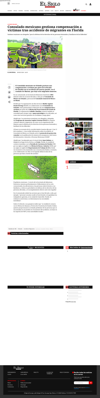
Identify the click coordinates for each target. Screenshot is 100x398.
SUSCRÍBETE (83, 10)
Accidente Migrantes (29, 229)
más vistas (73, 301)
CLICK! (9, 374)
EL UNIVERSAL (12, 72)
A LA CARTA (24, 374)
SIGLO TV (57, 10)
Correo (9, 98)
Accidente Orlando (12, 24)
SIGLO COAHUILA (64, 372)
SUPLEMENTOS (12, 372)
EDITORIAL (41, 10)
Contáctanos (11, 387)
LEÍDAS (73, 162)
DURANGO (10, 10)
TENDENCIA (74, 119)
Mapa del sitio (24, 387)
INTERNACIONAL (33, 10)
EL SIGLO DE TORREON (50, 373)
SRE (15, 229)
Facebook (9, 88)
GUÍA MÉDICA (24, 372)
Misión (9, 382)
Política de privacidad (26, 382)
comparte (9, 103)
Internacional (50, 14)
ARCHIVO (62, 10)
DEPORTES (47, 10)
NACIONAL (26, 10)
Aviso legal (23, 385)
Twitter (9, 93)
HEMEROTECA (68, 10)
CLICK (52, 10)
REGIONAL (21, 10)
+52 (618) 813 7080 (71, 393)
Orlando (20, 229)
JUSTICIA (15, 10)
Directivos (10, 385)
